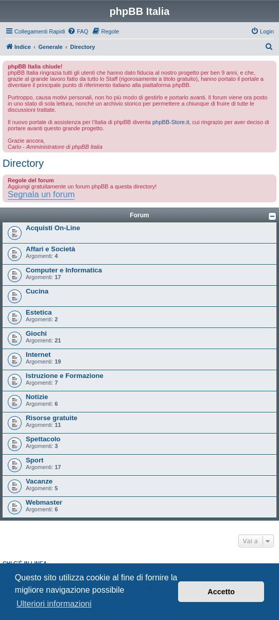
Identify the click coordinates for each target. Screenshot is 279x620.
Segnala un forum (41, 194)
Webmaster (44, 502)
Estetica (39, 312)
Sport (34, 460)
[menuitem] (77, 31)
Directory (23, 163)
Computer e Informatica (64, 270)
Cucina (37, 291)
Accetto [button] (221, 592)
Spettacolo (43, 439)
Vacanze (39, 481)
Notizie (37, 397)
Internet (38, 354)
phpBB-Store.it (170, 122)
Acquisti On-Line (53, 228)
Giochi (36, 333)
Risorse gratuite (51, 418)
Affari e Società (50, 249)
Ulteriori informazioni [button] (54, 603)
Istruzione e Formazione (64, 376)
